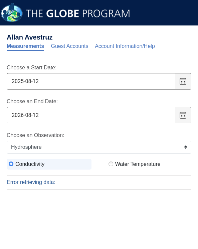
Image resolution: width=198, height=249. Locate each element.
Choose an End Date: (32, 101)
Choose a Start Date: (31, 67)
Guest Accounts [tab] (69, 46)
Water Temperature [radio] (138, 164)
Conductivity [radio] (29, 164)
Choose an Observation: (35, 135)
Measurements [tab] (25, 46)
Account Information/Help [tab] (125, 46)
